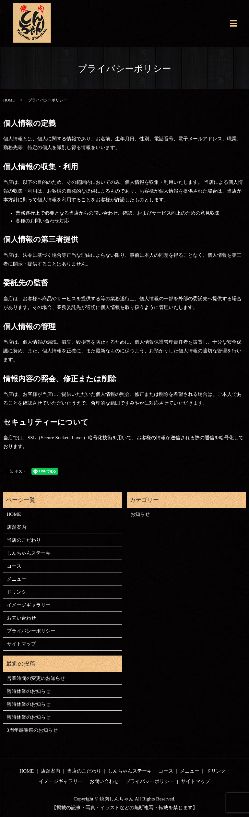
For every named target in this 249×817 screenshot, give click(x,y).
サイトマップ (21, 643)
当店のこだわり (24, 540)
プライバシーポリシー (31, 630)
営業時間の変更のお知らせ (36, 678)
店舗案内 (16, 527)
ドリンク (16, 592)
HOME (9, 100)
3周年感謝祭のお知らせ (32, 730)
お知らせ (140, 514)
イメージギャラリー (29, 605)
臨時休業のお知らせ (29, 691)
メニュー (16, 579)
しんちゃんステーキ (29, 553)
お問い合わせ (21, 618)
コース (14, 566)
